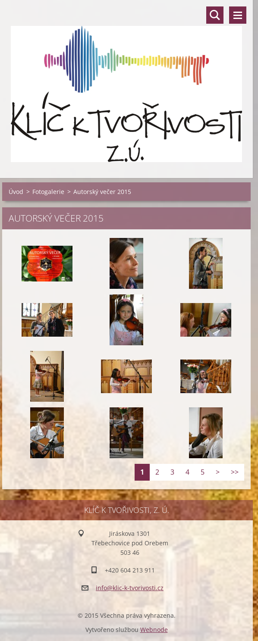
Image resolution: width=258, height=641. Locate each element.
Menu (237, 15)
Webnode (154, 629)
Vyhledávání (214, 15)
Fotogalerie (48, 192)
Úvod (16, 192)
